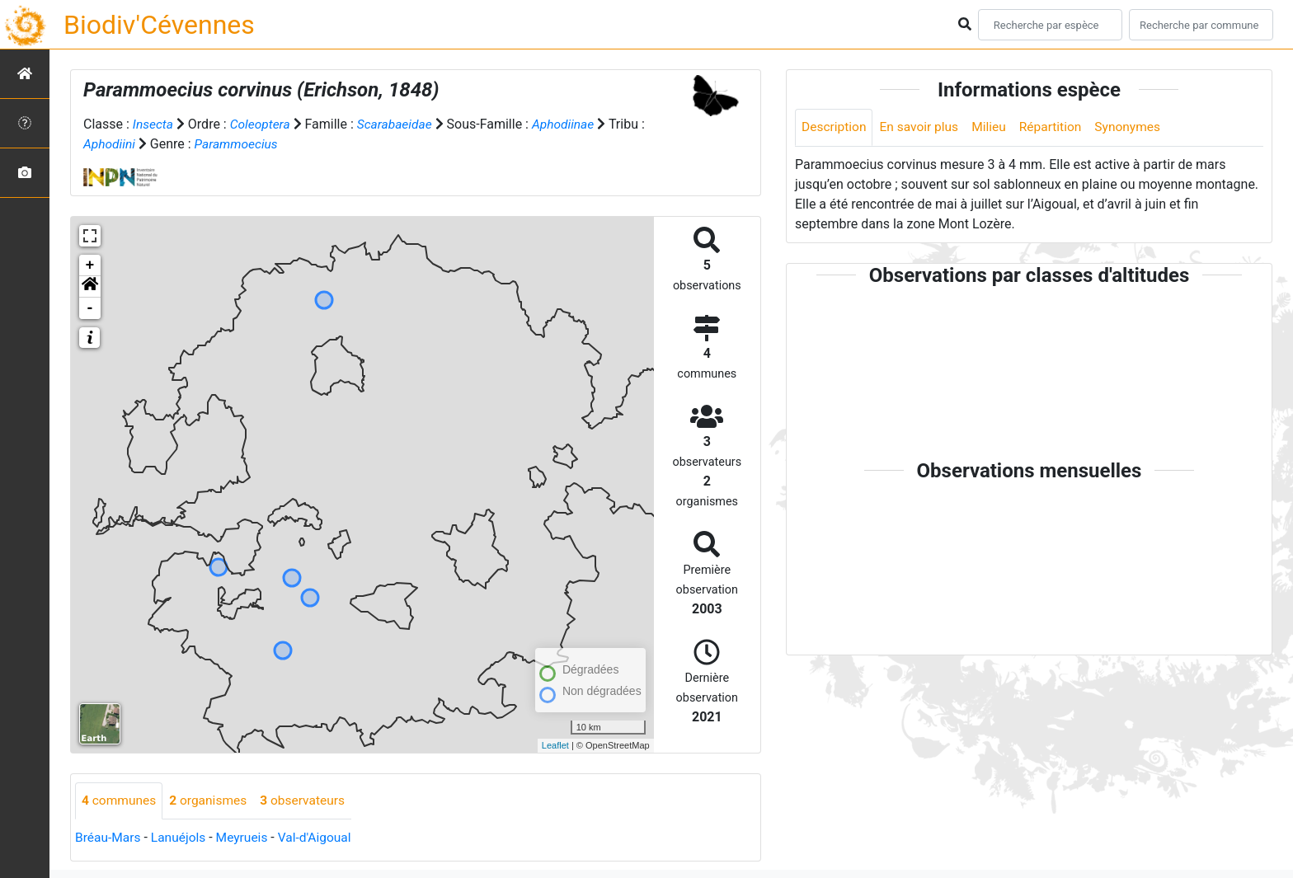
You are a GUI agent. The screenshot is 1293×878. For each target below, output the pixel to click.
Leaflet (555, 744)
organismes (212, 800)
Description (835, 127)
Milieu (994, 127)
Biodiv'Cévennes (159, 24)
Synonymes (1136, 127)
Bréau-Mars (109, 837)
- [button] (90, 307)
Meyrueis (246, 837)
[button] (90, 286)
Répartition (1057, 127)
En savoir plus (922, 127)
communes (120, 800)
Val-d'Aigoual (321, 837)
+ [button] (90, 265)
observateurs (308, 800)
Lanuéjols (181, 837)
